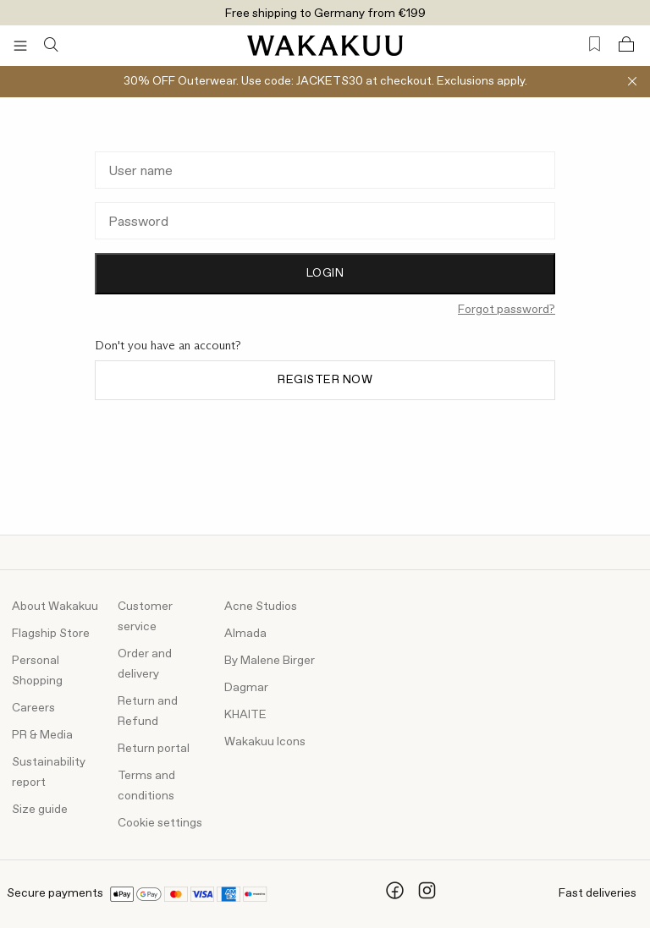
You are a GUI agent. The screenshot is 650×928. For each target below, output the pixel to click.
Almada (245, 633)
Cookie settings (160, 823)
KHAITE (245, 714)
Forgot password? (506, 309)
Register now (325, 379)
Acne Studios (260, 606)
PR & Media (42, 735)
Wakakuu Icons (265, 742)
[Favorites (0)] (594, 44)
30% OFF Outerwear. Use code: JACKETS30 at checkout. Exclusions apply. (325, 81)
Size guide (40, 809)
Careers (33, 708)
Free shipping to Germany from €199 (325, 13)
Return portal (154, 748)
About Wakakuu (55, 606)
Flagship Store (51, 633)
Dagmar (246, 687)
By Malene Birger (269, 660)
